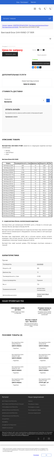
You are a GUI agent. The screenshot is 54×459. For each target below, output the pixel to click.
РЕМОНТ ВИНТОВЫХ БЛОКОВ (30, 81)
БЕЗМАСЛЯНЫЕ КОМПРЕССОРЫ (10, 410)
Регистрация (24, 2)
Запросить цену (10, 54)
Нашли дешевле (41, 55)
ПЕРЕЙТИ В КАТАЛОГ (7, 427)
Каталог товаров (27, 18)
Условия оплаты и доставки (41, 63)
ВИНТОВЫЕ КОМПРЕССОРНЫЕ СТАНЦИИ (13, 404)
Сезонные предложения (34, 413)
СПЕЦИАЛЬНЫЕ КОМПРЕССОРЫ (10, 416)
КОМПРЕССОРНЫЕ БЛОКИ (20, 25)
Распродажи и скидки (33, 407)
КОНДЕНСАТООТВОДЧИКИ (9, 425)
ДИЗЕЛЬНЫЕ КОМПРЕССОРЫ (10, 413)
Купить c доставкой (48, 100)
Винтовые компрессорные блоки (38, 25)
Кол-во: (34, 50)
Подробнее (16, 348)
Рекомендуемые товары (34, 410)
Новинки (30, 401)
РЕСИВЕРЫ (5, 422)
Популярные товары (33, 404)
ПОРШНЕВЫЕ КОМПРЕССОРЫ (10, 407)
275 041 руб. (44, 382)
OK (46, 455)
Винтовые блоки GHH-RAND (10, 27)
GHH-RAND (40, 264)
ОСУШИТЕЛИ (5, 419)
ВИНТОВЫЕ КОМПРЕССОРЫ (9, 401)
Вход (18, 2)
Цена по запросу (12, 50)
